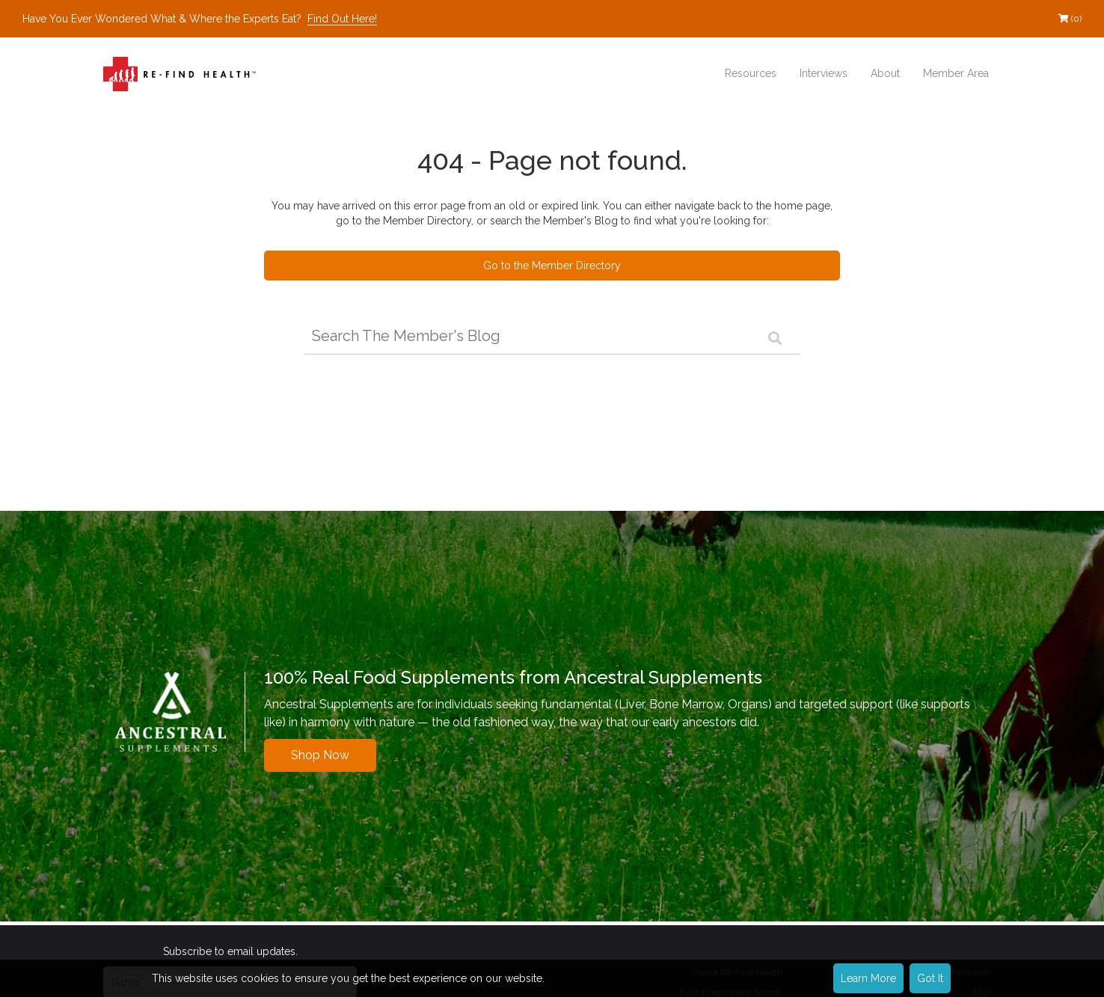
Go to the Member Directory (552, 266)
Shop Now (320, 755)
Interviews (823, 73)
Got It (930, 978)
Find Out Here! (342, 19)
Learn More (868, 978)
